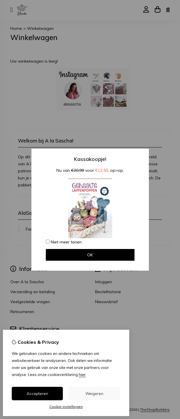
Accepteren (37, 393)
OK (90, 254)
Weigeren (94, 393)
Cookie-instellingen (66, 406)
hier (82, 374)
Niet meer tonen (64, 242)
